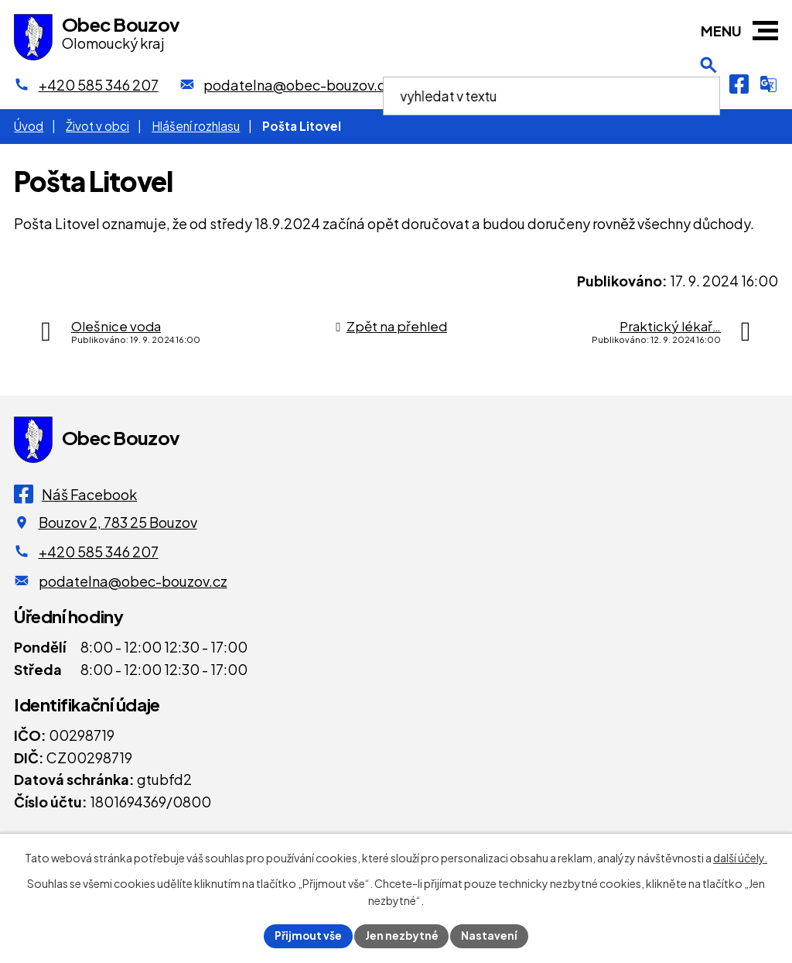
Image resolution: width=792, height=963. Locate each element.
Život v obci (97, 125)
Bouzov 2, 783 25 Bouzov (118, 522)
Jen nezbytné (402, 935)
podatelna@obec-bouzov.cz (133, 581)
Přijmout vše (308, 935)
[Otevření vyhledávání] (708, 84)
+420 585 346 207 (99, 551)
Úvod (28, 125)
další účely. (740, 858)
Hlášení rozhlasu (196, 125)
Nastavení (491, 935)
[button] (765, 30)
